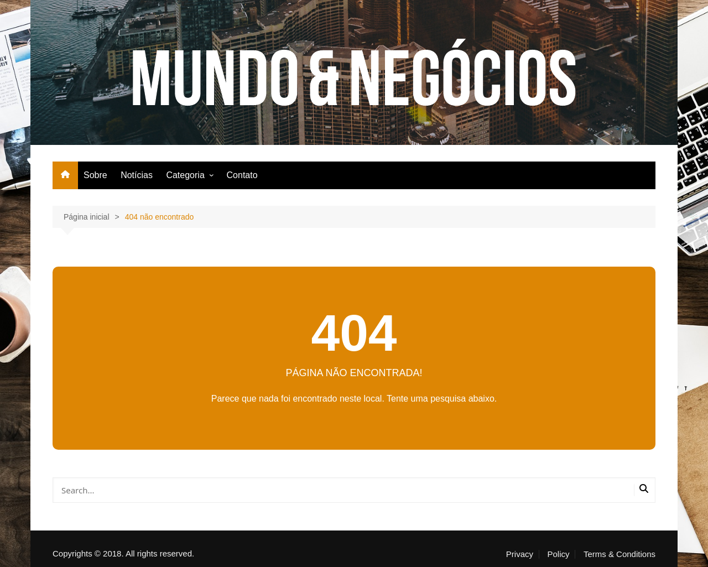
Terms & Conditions (619, 554)
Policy (558, 554)
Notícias (137, 175)
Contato (242, 175)
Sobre (95, 175)
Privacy (519, 554)
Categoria (185, 175)
